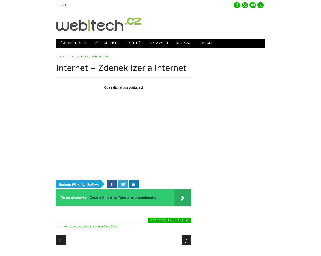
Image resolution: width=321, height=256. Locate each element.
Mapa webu (159, 43)
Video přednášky (162, 220)
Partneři (134, 43)
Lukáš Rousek (99, 56)
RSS (245, 5)
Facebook (237, 5)
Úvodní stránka (73, 43)
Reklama (183, 43)
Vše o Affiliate (106, 43)
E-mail (253, 5)
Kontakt (206, 43)
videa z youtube (80, 226)
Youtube (182, 220)
